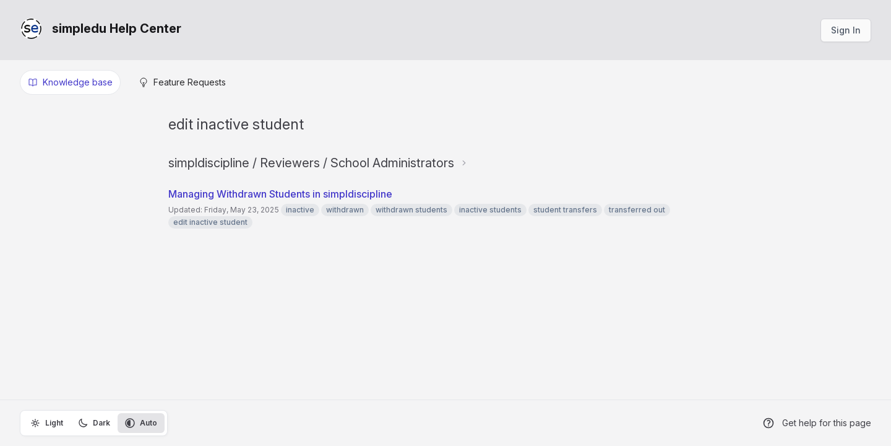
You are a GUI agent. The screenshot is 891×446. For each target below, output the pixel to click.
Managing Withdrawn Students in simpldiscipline (280, 194)
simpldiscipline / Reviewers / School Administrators (311, 162)
